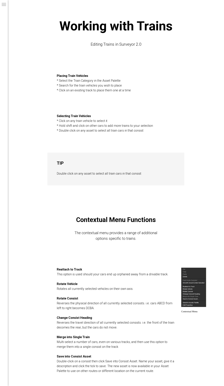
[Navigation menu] (4, 4)
